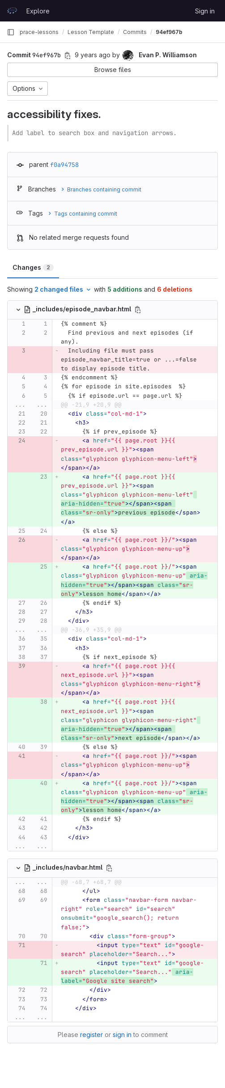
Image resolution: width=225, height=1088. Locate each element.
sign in (122, 1034)
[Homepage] (12, 11)
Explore (38, 11)
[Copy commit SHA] (67, 55)
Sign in (205, 11)
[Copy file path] (137, 309)
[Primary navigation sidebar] (11, 32)
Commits (135, 32)
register (91, 1034)
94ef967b (169, 32)
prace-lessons (39, 32)
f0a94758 (64, 165)
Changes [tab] (33, 267)
